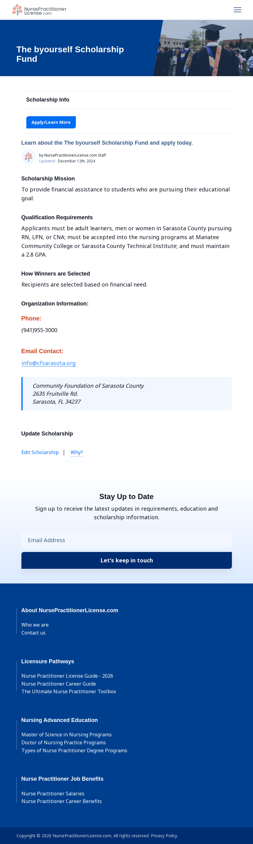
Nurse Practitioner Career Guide (58, 683)
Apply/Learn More (51, 122)
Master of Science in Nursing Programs (66, 734)
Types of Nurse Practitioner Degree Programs (74, 750)
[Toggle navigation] (238, 10)
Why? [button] (77, 452)
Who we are (35, 624)
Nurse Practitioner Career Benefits (61, 801)
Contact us (33, 632)
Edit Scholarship (40, 452)
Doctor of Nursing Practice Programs (63, 742)
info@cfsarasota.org (48, 363)
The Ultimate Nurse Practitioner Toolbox (68, 691)
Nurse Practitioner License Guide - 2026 (67, 675)
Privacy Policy (164, 835)
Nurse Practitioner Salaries (52, 793)
